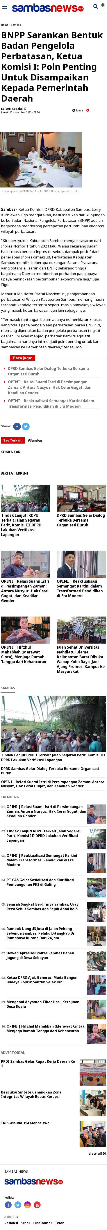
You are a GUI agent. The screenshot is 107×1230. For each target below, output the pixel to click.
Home (4, 24)
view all (97, 1153)
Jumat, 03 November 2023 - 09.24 (20, 112)
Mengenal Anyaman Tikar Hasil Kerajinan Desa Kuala (43, 1004)
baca (77, 110)
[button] (102, 3)
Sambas (16, 24)
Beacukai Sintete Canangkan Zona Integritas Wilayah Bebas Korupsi (31, 1094)
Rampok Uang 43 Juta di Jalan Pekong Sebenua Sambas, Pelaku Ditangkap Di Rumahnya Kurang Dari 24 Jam (40, 933)
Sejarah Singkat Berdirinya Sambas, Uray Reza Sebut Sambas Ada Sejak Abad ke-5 (42, 906)
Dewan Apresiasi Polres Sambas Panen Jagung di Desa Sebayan (40, 955)
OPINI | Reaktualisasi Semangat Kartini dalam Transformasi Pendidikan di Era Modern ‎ (51, 403)
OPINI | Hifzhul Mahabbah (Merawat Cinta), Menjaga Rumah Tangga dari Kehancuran (23, 654)
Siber (25, 1223)
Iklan (59, 1223)
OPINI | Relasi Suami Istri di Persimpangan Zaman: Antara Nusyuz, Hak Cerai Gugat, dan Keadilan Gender (49, 387)
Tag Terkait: (13, 440)
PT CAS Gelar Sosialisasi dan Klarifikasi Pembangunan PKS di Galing (40, 882)
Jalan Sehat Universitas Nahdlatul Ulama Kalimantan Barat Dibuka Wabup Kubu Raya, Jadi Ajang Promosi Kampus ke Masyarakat (81, 659)
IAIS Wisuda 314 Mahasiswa (25, 1123)
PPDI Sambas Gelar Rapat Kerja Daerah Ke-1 (38, 1063)
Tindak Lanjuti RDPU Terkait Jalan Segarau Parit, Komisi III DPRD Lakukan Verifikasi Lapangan (21, 525)
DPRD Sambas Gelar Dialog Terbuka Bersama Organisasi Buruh (81, 520)
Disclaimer (42, 1223)
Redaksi (11, 1223)
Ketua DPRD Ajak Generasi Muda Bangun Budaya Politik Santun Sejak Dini (42, 979)
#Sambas (35, 440)
